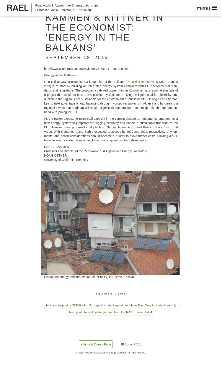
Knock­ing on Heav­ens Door (147, 81)
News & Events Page (96, 344)
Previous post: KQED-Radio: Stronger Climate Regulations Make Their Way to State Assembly (111, 305)
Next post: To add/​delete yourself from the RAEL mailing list (111, 312)
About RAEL (131, 344)
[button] (110, 223)
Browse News (111, 294)
